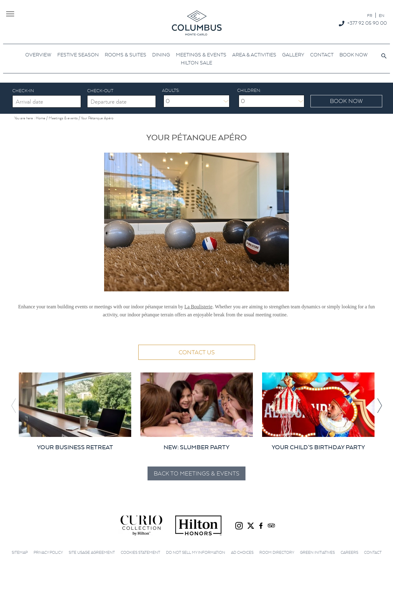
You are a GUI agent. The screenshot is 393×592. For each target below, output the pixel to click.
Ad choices (242, 552)
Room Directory (276, 552)
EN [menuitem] (381, 15)
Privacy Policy (48, 552)
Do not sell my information (195, 552)
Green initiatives (317, 552)
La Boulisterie (198, 306)
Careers (349, 552)
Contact (373, 552)
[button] (379, 405)
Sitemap (20, 552)
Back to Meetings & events (196, 473)
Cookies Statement (140, 552)
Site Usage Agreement (92, 552)
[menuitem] (369, 15)
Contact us (197, 352)
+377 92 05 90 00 (367, 22)
